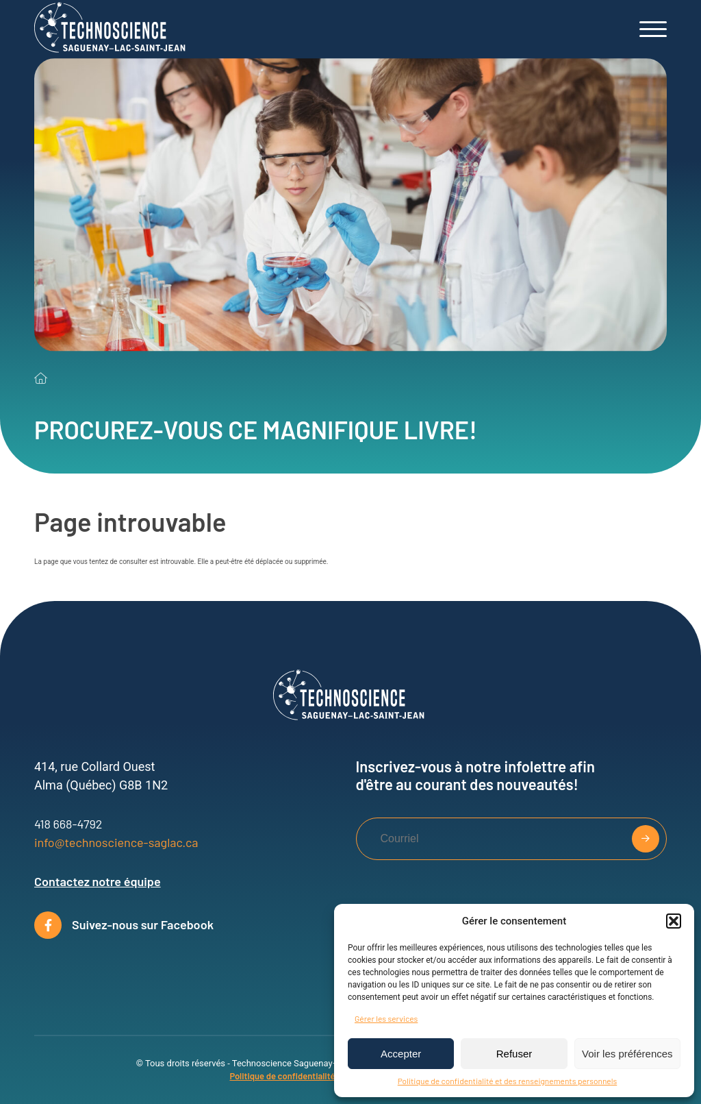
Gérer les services (386, 1018)
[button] (673, 921)
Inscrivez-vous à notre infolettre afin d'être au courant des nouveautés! (475, 775)
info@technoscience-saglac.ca (116, 842)
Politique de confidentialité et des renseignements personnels (507, 1080)
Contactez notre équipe (97, 881)
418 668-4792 (68, 823)
